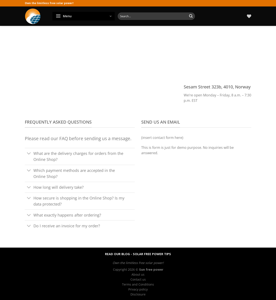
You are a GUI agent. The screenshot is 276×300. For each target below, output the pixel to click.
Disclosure (138, 294)
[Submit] (190, 16)
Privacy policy (138, 289)
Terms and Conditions (138, 284)
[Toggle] (29, 154)
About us (138, 274)
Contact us (138, 279)
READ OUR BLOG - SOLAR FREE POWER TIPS (138, 254)
